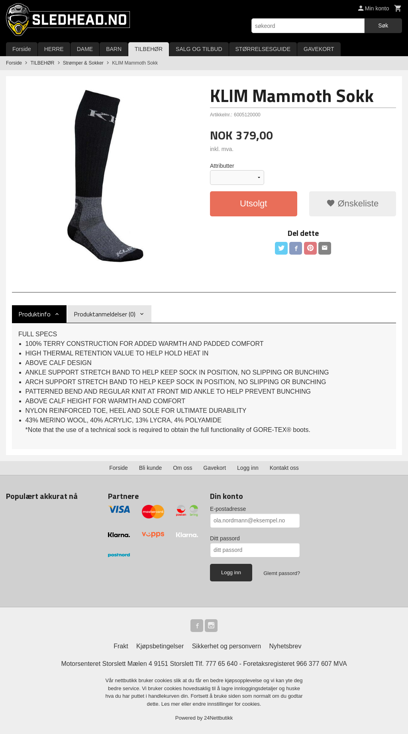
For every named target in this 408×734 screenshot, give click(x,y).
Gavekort (214, 468)
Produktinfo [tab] (34, 314)
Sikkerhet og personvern (226, 646)
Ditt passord (225, 538)
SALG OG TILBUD (199, 49)
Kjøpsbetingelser (160, 646)
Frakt (121, 646)
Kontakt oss (284, 468)
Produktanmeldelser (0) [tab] (104, 314)
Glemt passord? (281, 573)
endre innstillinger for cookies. (226, 704)
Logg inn (248, 468)
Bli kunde (150, 468)
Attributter (222, 166)
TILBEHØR (149, 49)
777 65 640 (221, 663)
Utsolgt (253, 203)
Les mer (171, 704)
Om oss (182, 468)
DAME (85, 49)
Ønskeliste (352, 203)
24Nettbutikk (218, 718)
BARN (114, 49)
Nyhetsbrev (285, 646)
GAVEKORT (319, 49)
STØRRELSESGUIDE (262, 49)
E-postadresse (228, 509)
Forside (21, 49)
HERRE (54, 49)
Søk (383, 25)
